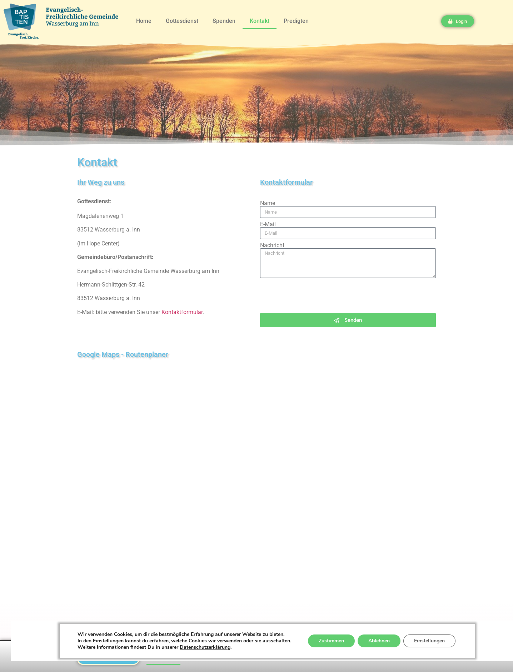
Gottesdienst (182, 21)
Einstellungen (108, 641)
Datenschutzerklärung (205, 647)
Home (143, 21)
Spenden (224, 21)
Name (267, 203)
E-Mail (268, 224)
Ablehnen (379, 640)
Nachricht (272, 245)
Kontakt (259, 21)
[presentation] (314, 295)
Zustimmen (331, 640)
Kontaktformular (182, 312)
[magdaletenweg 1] (256, 473)
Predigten (296, 21)
